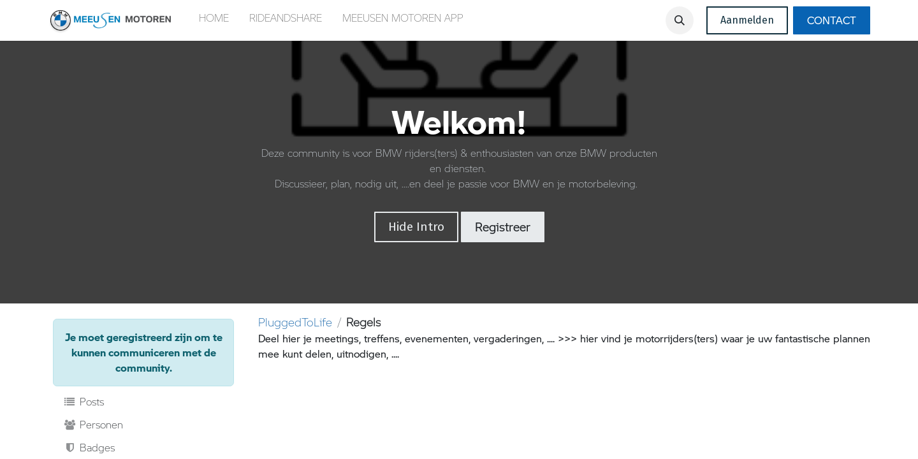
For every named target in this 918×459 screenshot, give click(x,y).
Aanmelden (747, 20)
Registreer (502, 226)
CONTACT (831, 20)
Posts (83, 401)
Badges (89, 447)
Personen (93, 424)
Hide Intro (416, 226)
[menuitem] (214, 20)
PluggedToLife (295, 322)
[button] (680, 20)
